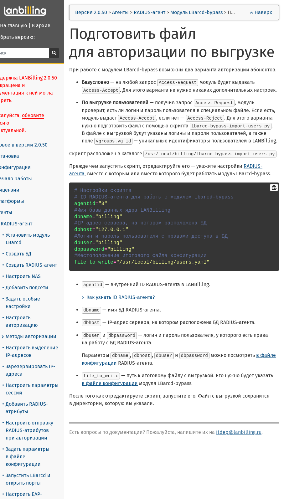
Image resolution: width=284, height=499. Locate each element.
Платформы (21, 201)
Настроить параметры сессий (45, 389)
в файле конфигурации (124, 416)
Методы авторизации (42, 336)
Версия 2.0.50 (105, 12)
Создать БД (31, 254)
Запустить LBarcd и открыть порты (41, 479)
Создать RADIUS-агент (44, 265)
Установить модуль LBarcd (40, 238)
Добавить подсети (39, 288)
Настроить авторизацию (34, 321)
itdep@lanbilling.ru (253, 485)
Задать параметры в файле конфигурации (40, 456)
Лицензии (19, 190)
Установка (19, 156)
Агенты (15, 212)
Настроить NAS (36, 276)
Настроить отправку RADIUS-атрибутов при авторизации (42, 430)
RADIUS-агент (28, 224)
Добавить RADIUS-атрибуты (39, 407)
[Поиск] (34, 53)
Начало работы (25, 179)
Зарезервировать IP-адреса (43, 370)
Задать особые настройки (35, 302)
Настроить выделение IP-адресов (44, 351)
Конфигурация (25, 167)
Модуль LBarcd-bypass (210, 12)
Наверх (261, 12)
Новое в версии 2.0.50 (34, 145)
